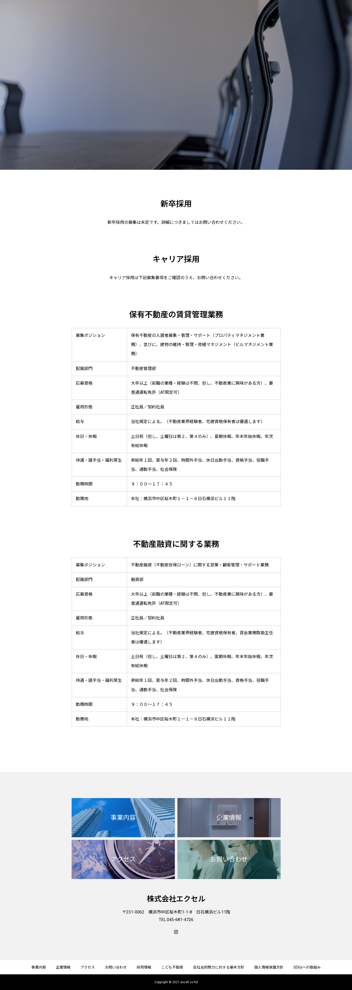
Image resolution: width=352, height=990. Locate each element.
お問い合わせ (116, 967)
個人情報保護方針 (269, 967)
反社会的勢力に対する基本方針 (218, 967)
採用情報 (144, 967)
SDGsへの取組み (307, 967)
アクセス (87, 967)
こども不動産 (172, 967)
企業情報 (63, 967)
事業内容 (38, 967)
